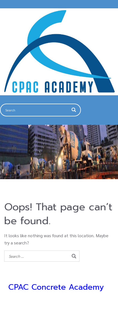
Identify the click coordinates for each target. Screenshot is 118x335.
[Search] (74, 110)
